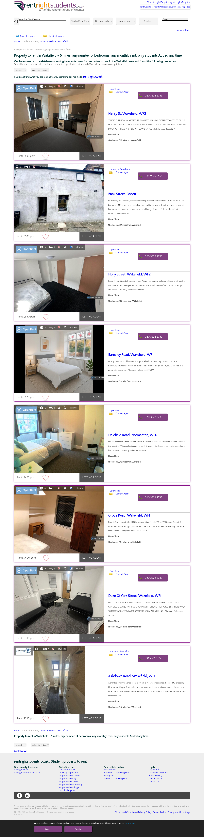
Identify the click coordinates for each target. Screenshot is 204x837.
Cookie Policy (155, 793)
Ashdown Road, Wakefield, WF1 (128, 691)
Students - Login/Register (116, 787)
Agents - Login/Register (115, 793)
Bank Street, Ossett (120, 209)
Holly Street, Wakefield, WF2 (127, 289)
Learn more (129, 823)
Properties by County (69, 790)
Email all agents (62, 47)
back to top (20, 766)
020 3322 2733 (156, 110)
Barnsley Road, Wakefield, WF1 (128, 370)
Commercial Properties (178, 14)
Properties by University (71, 799)
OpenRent (118, 104)
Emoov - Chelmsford (126, 666)
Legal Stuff (154, 784)
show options (181, 37)
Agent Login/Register (175, 4)
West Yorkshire (48, 56)
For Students (132, 14)
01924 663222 (156, 191)
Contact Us (154, 796)
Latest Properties (67, 784)
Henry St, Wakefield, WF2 (125, 128)
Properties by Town (68, 796)
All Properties (159, 14)
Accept (48, 829)
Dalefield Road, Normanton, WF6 (129, 450)
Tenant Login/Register (145, 4)
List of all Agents (67, 805)
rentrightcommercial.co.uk (27, 787)
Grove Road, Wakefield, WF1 (126, 530)
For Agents (146, 14)
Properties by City (67, 793)
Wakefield (63, 56)
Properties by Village (69, 802)
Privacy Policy (155, 790)
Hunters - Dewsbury (126, 184)
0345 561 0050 (156, 673)
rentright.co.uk (92, 92)
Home (17, 56)
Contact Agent (125, 110)
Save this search (31, 47)
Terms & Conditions (158, 787)
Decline (78, 829)
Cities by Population (69, 787)
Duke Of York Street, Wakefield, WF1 (131, 611)
